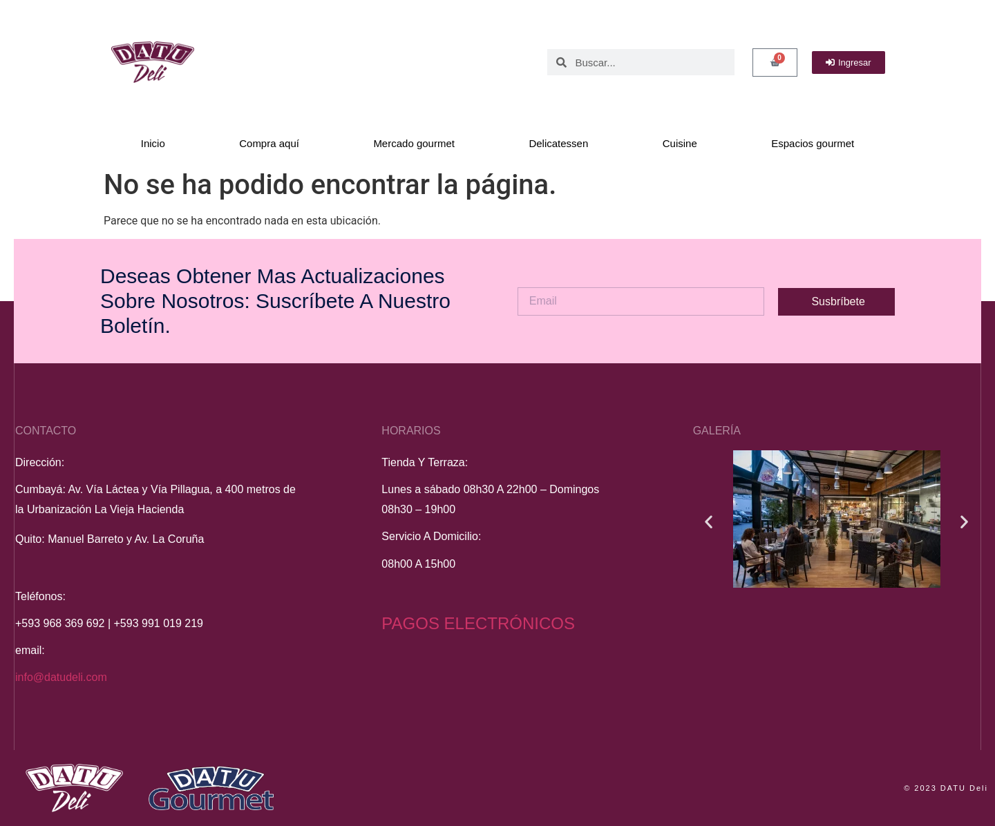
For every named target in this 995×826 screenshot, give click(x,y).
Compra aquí (269, 143)
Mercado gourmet (414, 143)
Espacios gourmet (812, 143)
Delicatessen (558, 143)
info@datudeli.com (61, 677)
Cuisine (680, 143)
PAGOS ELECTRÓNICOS (478, 623)
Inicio (153, 143)
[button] (708, 521)
